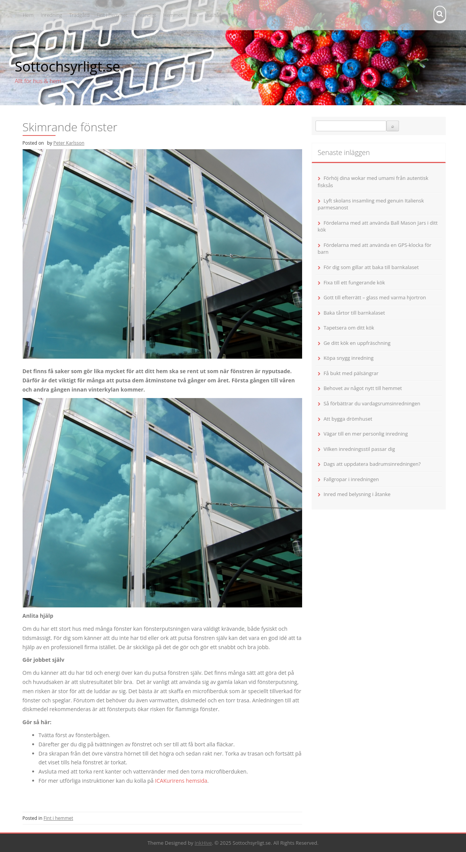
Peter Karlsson (68, 143)
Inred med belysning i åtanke (357, 494)
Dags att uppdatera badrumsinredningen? (372, 463)
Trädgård (79, 14)
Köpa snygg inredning (349, 357)
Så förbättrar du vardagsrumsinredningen (372, 403)
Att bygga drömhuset (348, 418)
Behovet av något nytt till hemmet (363, 388)
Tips (232, 14)
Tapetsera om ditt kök (349, 327)
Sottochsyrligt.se (67, 66)
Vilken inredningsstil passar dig (359, 449)
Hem (28, 14)
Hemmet (173, 14)
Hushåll (212, 14)
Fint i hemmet (111, 14)
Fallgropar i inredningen (351, 479)
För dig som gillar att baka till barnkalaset (371, 267)
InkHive (203, 842)
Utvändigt (145, 14)
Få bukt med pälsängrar (351, 373)
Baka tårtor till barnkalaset (354, 312)
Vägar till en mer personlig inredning (366, 433)
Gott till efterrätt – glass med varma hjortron (375, 297)
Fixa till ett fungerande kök (354, 282)
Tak (194, 14)
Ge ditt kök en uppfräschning (357, 342)
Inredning (51, 14)
